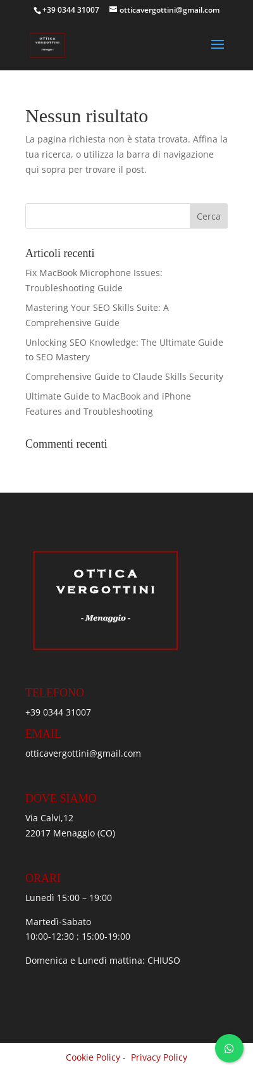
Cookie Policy (93, 1057)
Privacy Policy (159, 1057)
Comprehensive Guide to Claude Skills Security (124, 376)
